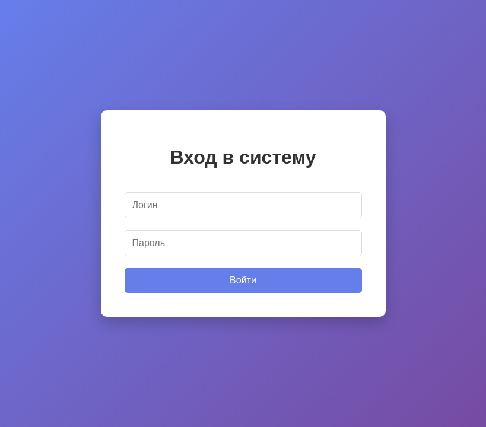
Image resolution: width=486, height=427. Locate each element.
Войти (243, 280)
